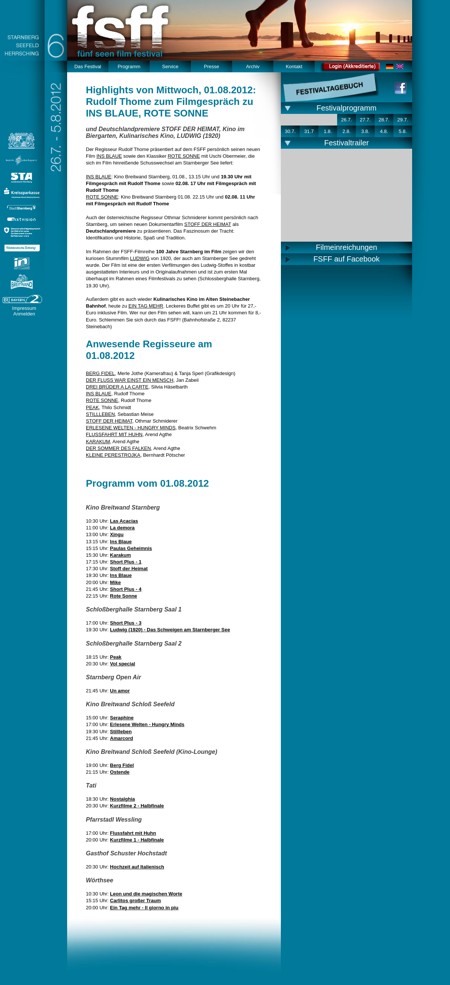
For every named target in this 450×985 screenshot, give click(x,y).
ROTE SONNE (184, 156)
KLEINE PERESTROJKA (113, 455)
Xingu (116, 534)
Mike (115, 582)
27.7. (365, 120)
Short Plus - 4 (125, 589)
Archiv (253, 66)
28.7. (384, 120)
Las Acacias (124, 521)
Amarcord (121, 738)
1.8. (328, 131)
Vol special (122, 664)
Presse (211, 66)
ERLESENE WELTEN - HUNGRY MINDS (131, 427)
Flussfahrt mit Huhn (133, 833)
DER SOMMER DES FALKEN (118, 448)
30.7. (290, 131)
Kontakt (294, 66)
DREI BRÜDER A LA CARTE (117, 387)
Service (170, 66)
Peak (115, 657)
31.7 (309, 131)
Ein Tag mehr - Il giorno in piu (144, 907)
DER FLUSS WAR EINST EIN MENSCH (129, 380)
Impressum (24, 308)
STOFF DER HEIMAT (207, 224)
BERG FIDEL (100, 373)
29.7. (403, 120)
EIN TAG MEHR (145, 306)
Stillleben (121, 731)
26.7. (346, 120)
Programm (129, 66)
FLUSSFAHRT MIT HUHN (114, 434)
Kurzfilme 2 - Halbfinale (137, 806)
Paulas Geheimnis (131, 548)
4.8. (384, 131)
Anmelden (24, 314)
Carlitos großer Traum (135, 900)
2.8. (346, 131)
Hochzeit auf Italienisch (137, 867)
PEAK (92, 407)
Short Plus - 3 (125, 623)
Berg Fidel (122, 765)
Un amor (120, 691)
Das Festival (87, 66)
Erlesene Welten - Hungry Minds (147, 724)
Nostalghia (122, 799)
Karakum (120, 555)
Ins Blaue (121, 541)
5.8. (403, 131)
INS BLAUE (109, 156)
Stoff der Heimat (128, 568)
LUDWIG (140, 258)
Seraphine (122, 717)
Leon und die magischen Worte (146, 894)
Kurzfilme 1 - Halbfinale (137, 840)
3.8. (365, 131)
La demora (122, 528)
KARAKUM (98, 441)
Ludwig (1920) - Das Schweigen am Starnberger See (170, 629)
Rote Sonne (123, 596)
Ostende (119, 772)
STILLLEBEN (100, 414)
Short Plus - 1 (125, 562)
